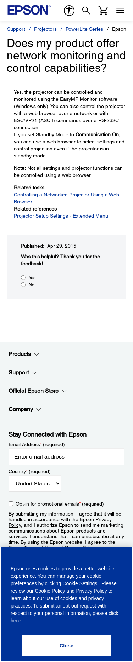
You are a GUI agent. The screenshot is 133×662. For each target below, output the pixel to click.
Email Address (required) (37, 444)
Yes (32, 277)
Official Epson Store (38, 391)
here (16, 620)
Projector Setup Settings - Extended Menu (61, 216)
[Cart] (103, 10)
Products (24, 354)
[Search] (86, 10)
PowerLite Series (84, 29)
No (31, 284)
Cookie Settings (80, 583)
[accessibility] (69, 10)
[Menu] (120, 10)
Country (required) (30, 471)
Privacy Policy (91, 591)
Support (16, 29)
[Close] (66, 645)
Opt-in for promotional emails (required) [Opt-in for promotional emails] (60, 504)
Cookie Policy (50, 591)
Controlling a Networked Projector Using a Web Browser (66, 198)
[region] (66, 604)
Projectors (45, 29)
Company (25, 409)
